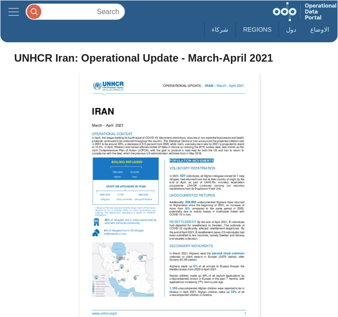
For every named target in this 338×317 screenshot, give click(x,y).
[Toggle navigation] (14, 12)
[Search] (75, 12)
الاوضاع (319, 29)
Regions (257, 29)
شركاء (220, 29)
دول (291, 29)
